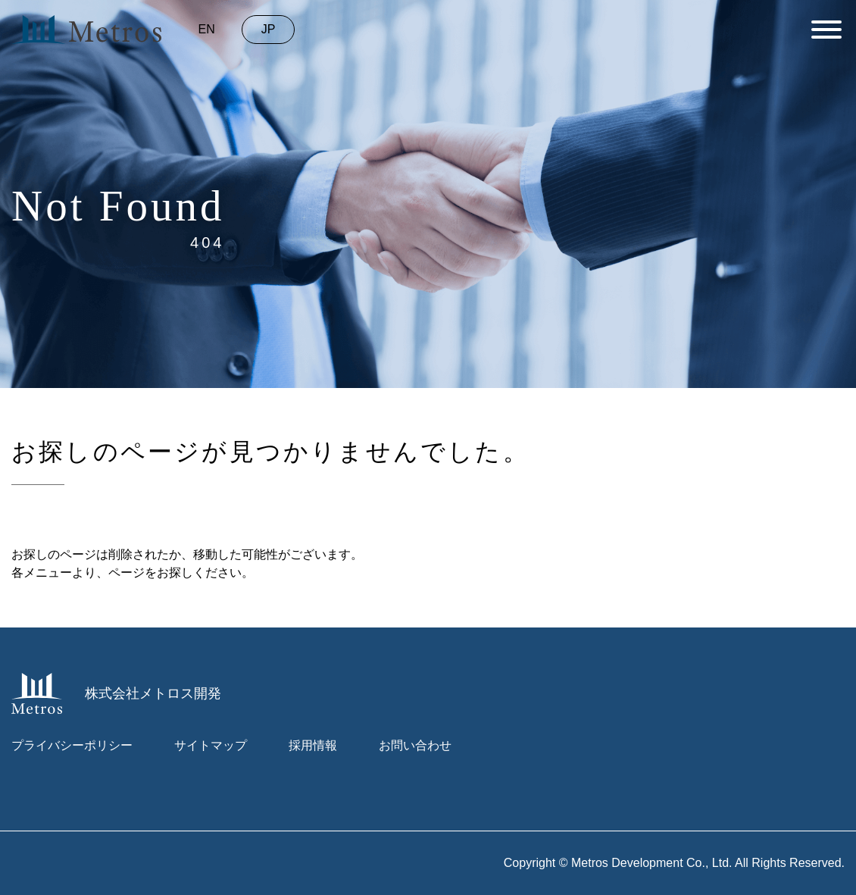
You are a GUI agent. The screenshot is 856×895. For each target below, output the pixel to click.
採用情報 (313, 745)
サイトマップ (210, 745)
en (206, 29)
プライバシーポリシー (72, 745)
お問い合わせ (415, 745)
